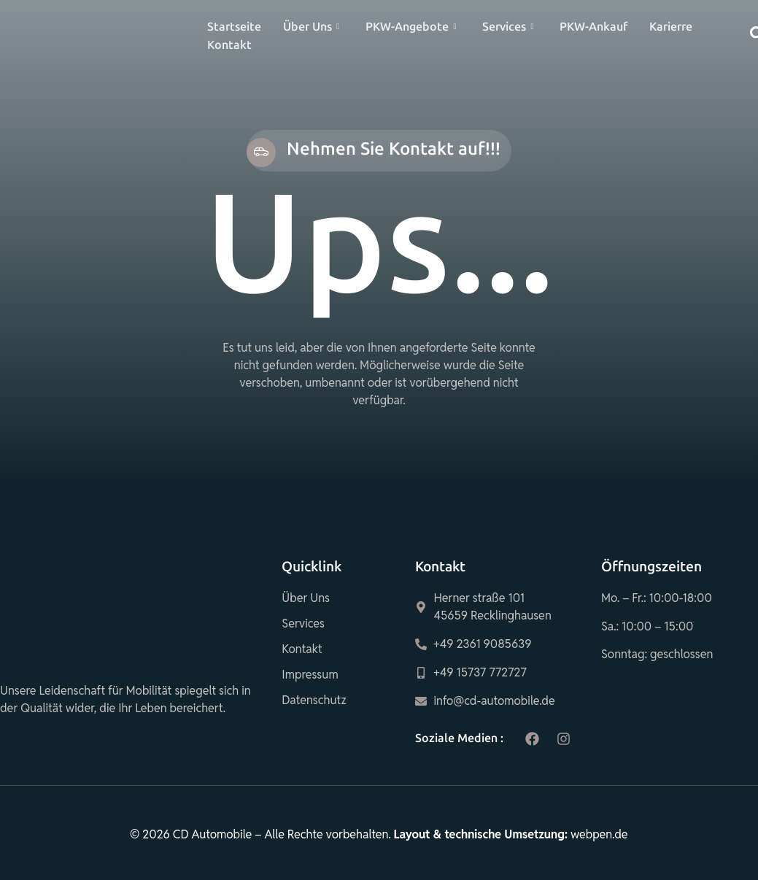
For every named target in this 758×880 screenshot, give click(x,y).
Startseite (234, 27)
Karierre (670, 27)
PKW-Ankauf (593, 27)
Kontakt (229, 45)
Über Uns (311, 27)
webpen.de (599, 834)
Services (507, 27)
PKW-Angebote (411, 27)
